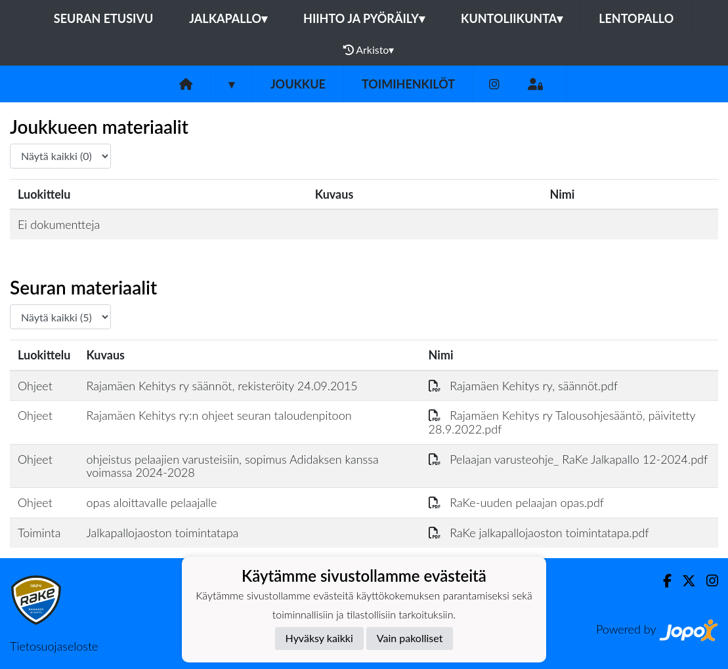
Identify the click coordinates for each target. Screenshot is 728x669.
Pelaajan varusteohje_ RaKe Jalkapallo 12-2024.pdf (568, 459)
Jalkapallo (228, 18)
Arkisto (369, 50)
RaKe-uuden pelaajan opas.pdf (516, 502)
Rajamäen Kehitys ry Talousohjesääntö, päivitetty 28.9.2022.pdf (562, 422)
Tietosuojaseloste (54, 646)
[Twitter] (684, 581)
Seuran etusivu (104, 18)
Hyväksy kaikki (319, 638)
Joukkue (298, 84)
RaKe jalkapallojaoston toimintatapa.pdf (539, 532)
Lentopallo (636, 18)
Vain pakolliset (410, 638)
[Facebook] (662, 581)
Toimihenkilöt (408, 84)
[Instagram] (494, 84)
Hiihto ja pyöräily (364, 18)
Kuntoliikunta (512, 18)
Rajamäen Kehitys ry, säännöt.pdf (523, 385)
